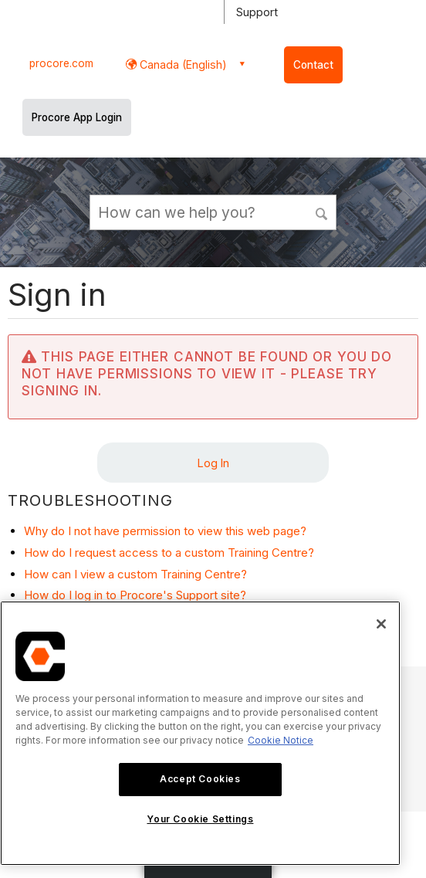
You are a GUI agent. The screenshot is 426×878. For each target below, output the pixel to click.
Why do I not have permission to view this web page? (165, 531)
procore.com (61, 63)
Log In (213, 463)
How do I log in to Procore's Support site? (135, 595)
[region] (200, 733)
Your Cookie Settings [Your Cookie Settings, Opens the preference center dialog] (200, 819)
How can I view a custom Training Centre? (135, 574)
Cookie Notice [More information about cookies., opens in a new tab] (280, 740)
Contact (313, 65)
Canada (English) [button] (182, 64)
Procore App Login (77, 117)
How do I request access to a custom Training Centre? (169, 552)
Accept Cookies (200, 779)
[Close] (381, 624)
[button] (321, 211)
